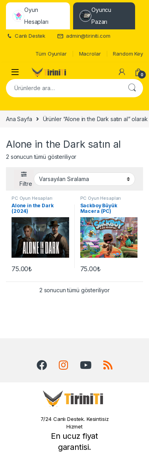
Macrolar (90, 53)
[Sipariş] (84, 179)
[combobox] (63, 88)
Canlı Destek (25, 36)
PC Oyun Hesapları (32, 198)
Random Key (128, 53)
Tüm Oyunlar (50, 53)
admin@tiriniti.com (83, 36)
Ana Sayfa (19, 119)
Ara (132, 88)
